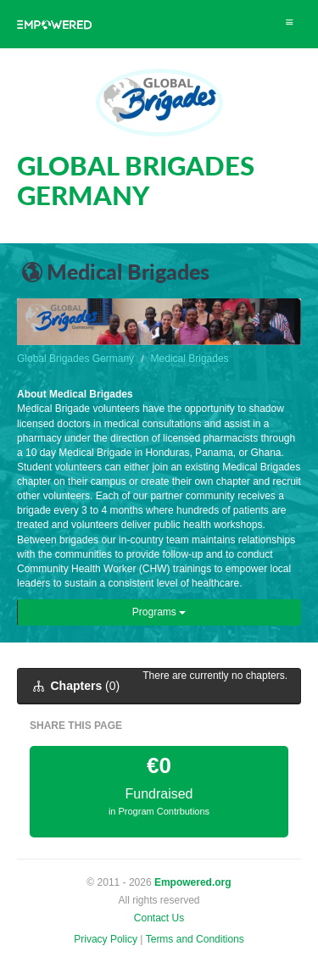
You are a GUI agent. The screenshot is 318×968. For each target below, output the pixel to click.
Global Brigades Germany (75, 358)
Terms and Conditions (195, 939)
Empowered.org (193, 882)
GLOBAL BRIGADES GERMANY (135, 180)
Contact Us (159, 918)
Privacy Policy (105, 939)
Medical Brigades (190, 358)
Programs (159, 612)
